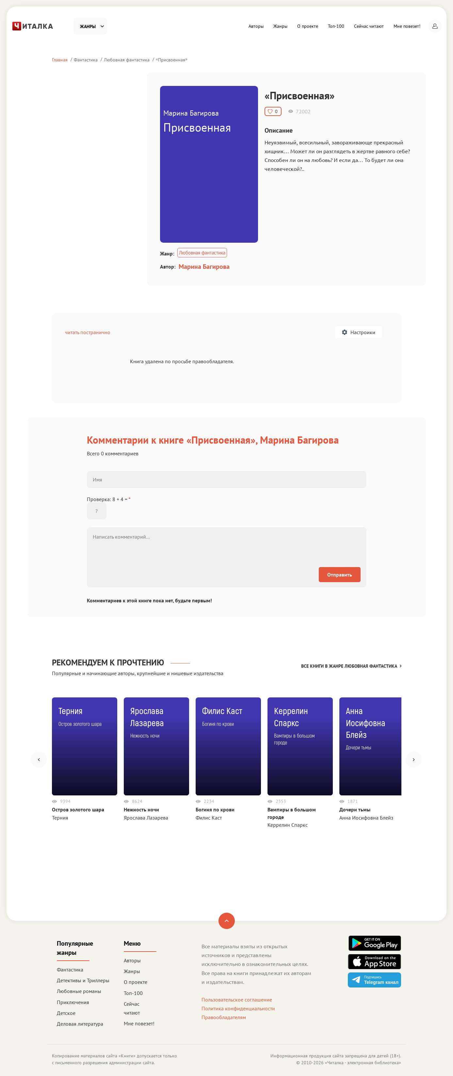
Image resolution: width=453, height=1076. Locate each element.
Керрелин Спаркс (287, 825)
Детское (66, 1013)
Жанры (280, 26)
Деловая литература (80, 1023)
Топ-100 (336, 26)
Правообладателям (224, 1017)
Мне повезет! (407, 26)
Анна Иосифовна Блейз (366, 817)
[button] (435, 26)
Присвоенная (171, 60)
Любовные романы (79, 991)
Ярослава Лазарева (146, 817)
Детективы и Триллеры (83, 980)
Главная (60, 60)
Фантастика (86, 60)
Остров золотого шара (78, 809)
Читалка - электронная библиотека (363, 1063)
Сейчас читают (369, 26)
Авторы (256, 26)
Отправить (339, 574)
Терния (60, 817)
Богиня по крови (215, 809)
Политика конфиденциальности (238, 1008)
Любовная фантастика (127, 60)
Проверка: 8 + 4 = (109, 499)
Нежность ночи (141, 809)
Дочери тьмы (354, 809)
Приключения (73, 1002)
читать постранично (87, 332)
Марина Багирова (204, 266)
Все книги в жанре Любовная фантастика (351, 666)
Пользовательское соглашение (237, 999)
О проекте (307, 26)
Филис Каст (209, 817)
